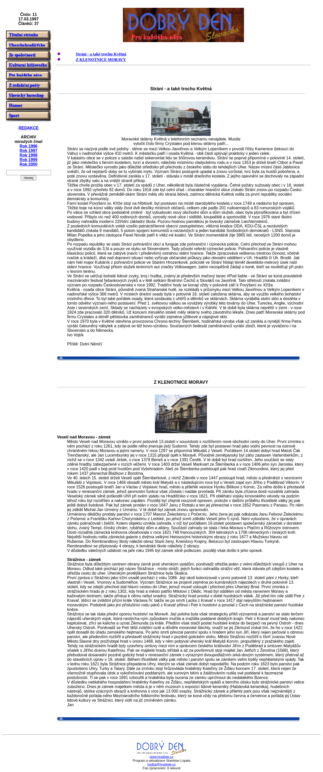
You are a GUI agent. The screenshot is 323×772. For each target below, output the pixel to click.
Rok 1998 (28, 155)
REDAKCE (28, 128)
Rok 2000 (28, 164)
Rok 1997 (28, 151)
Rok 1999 (28, 160)
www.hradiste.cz (161, 757)
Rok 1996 (28, 146)
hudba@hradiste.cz (161, 764)
